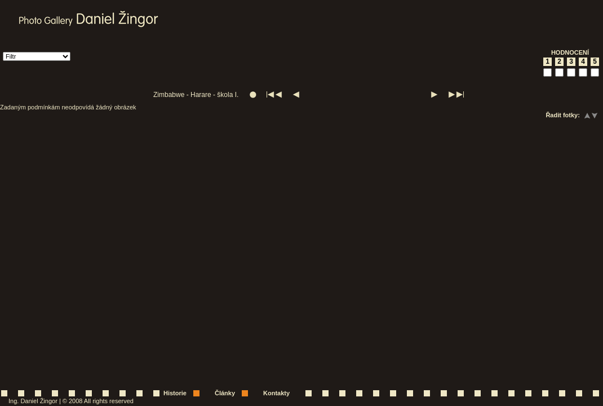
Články (225, 393)
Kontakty (276, 393)
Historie (175, 393)
